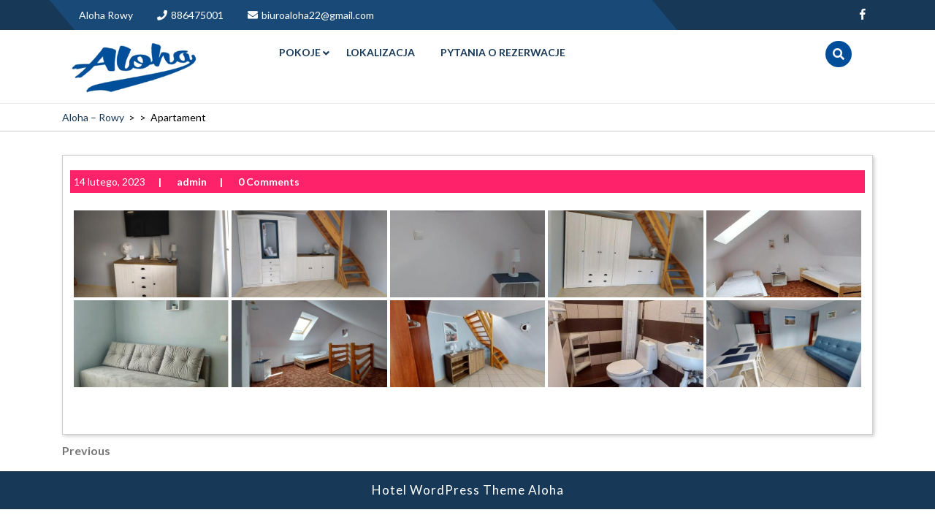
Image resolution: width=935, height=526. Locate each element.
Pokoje (300, 52)
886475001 (190, 15)
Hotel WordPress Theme (448, 468)
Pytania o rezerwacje (502, 52)
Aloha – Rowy (93, 117)
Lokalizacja (380, 52)
